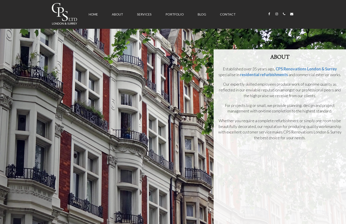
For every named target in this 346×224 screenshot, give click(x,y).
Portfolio (174, 14)
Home (93, 14)
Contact (228, 14)
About (117, 14)
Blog (202, 14)
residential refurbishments (264, 74)
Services (144, 14)
